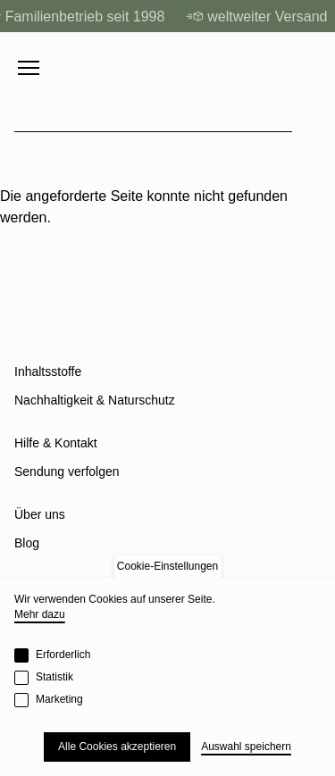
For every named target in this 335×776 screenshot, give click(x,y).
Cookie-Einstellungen (167, 566)
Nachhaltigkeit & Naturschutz (94, 400)
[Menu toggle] (28, 68)
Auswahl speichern (246, 746)
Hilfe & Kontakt (55, 443)
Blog (26, 543)
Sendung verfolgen (67, 471)
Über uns (39, 514)
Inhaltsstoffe (47, 371)
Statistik (54, 677)
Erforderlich (63, 654)
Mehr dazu (39, 614)
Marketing (59, 699)
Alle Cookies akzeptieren (117, 746)
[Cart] (312, 68)
